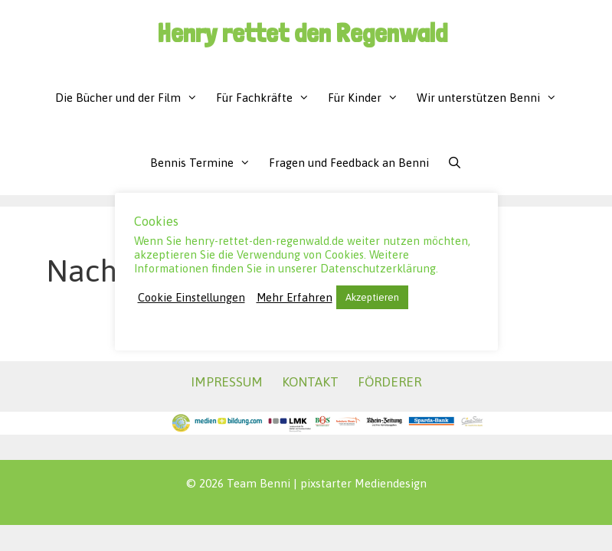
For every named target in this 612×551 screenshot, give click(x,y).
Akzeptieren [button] (372, 297)
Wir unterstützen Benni (491, 97)
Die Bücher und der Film (131, 97)
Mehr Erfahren (294, 297)
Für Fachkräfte (267, 97)
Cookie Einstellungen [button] (191, 297)
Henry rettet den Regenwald (302, 32)
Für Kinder (367, 97)
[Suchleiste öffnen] (454, 162)
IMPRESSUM (227, 382)
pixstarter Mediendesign (363, 483)
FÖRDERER (389, 382)
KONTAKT (310, 382)
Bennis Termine (205, 162)
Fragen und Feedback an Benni (349, 162)
